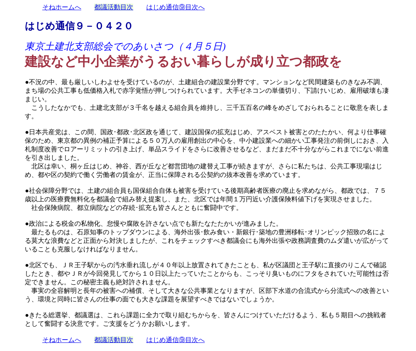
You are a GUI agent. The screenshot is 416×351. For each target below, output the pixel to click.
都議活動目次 (113, 7)
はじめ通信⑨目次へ (175, 7)
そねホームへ (61, 7)
